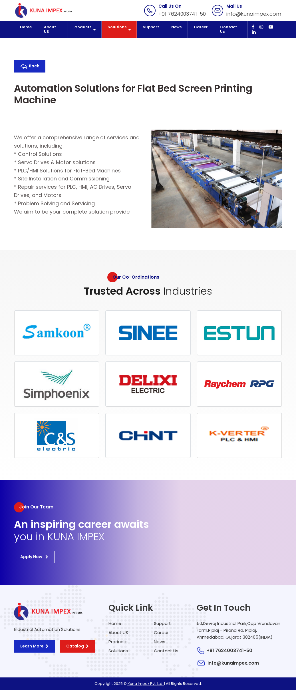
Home (26, 27)
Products (82, 27)
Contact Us (228, 29)
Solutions (117, 27)
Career (201, 27)
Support (151, 27)
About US (50, 29)
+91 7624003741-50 (182, 13)
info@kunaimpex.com (253, 13)
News (176, 27)
